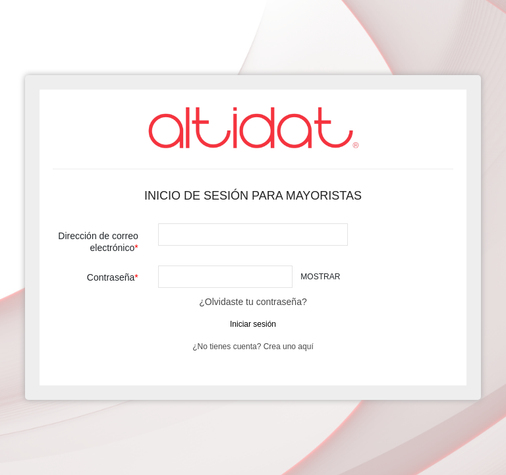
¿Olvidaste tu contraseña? (252, 301)
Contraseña (110, 277)
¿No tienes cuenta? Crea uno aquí (252, 346)
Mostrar (320, 276)
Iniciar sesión (253, 324)
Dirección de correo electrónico (98, 242)
